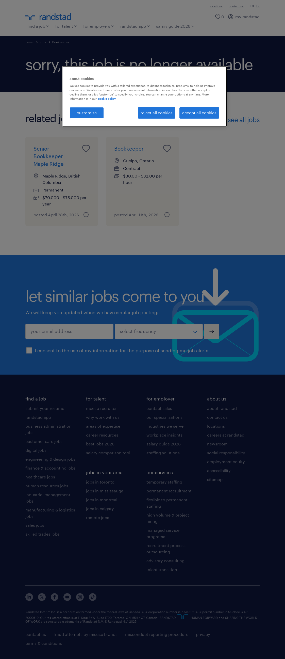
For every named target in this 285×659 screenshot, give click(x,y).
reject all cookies (157, 112)
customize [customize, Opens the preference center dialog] (87, 112)
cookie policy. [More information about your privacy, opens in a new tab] (107, 98)
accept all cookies (199, 112)
